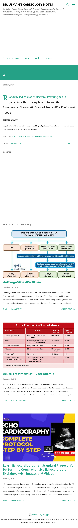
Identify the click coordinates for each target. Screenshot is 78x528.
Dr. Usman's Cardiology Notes (28, 4)
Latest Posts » (68, 309)
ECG (27, 58)
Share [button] (69, 144)
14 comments (17, 500)
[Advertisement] (39, 36)
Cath (37, 58)
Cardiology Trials (19, 144)
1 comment (16, 309)
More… (49, 58)
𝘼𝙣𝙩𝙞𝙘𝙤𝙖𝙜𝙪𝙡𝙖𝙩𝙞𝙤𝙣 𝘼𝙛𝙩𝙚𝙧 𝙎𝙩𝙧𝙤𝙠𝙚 (21, 282)
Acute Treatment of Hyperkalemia (28, 374)
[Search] (67, 4)
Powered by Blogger (39, 515)
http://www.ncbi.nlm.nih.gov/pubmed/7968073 (32, 136)
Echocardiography (11, 58)
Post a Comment (19, 401)
